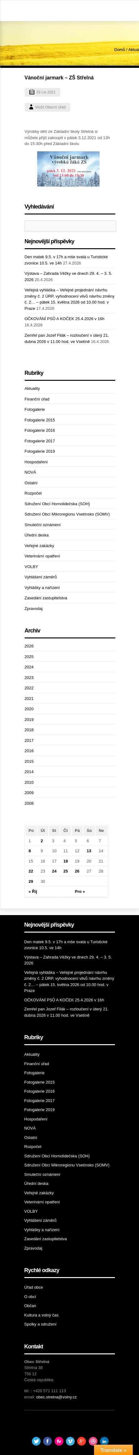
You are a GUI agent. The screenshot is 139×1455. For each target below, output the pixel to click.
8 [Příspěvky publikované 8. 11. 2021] (30, 850)
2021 (29, 698)
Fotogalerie (35, 409)
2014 (29, 771)
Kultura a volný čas (41, 1315)
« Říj (33, 891)
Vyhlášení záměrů (41, 577)
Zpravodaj (34, 608)
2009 (29, 792)
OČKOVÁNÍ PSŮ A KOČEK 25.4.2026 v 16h (65, 318)
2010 (29, 782)
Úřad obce (33, 1287)
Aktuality (32, 388)
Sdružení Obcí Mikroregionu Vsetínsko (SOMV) (67, 514)
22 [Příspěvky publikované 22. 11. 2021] (31, 871)
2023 (29, 677)
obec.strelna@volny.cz (56, 1397)
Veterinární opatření (42, 556)
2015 (29, 761)
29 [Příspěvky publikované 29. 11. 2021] (31, 881)
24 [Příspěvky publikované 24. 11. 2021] (54, 871)
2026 (29, 646)
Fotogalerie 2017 (40, 441)
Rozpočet (33, 493)
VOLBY (31, 566)
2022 (29, 688)
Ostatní (31, 483)
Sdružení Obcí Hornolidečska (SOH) (57, 503)
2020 (29, 709)
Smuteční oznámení (43, 524)
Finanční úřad (37, 399)
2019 (29, 719)
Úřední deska (37, 535)
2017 (29, 740)
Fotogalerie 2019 (40, 451)
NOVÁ (30, 472)
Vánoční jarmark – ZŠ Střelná (59, 77)
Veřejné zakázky (39, 545)
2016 (29, 750)
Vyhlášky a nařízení (42, 587)
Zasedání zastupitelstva (46, 598)
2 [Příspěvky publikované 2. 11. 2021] (42, 840)
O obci (30, 1296)
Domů (119, 49)
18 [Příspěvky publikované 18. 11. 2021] (65, 861)
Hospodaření (36, 462)
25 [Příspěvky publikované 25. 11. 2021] (65, 871)
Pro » (80, 891)
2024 (29, 667)
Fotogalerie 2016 (40, 430)
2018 (29, 730)
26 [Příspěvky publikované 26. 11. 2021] (77, 871)
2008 (29, 803)
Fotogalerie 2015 (40, 420)
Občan (30, 1305)
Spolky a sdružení (40, 1324)
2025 (29, 656)
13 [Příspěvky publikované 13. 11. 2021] (89, 850)
